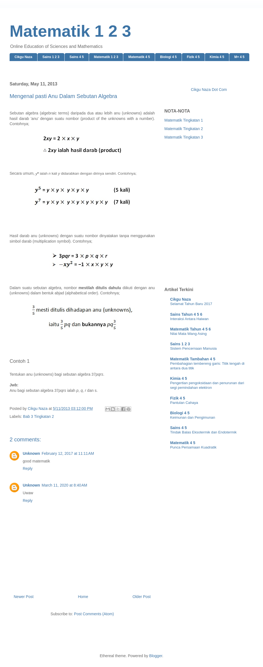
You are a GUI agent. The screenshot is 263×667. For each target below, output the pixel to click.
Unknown (31, 453)
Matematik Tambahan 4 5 (192, 359)
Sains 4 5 (77, 57)
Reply (28, 468)
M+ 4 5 (239, 57)
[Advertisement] (72, 212)
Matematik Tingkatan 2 (183, 129)
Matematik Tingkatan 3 (183, 137)
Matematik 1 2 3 (70, 31)
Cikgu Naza (23, 57)
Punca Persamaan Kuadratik (193, 447)
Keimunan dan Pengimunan (192, 417)
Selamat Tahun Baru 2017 (191, 304)
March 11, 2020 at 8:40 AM (64, 485)
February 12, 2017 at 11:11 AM (68, 453)
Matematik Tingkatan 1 (183, 120)
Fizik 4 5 (193, 57)
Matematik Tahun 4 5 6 (190, 329)
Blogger (155, 656)
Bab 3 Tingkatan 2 (38, 416)
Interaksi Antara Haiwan (189, 319)
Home (83, 596)
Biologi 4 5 (168, 57)
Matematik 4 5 (139, 57)
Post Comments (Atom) (94, 614)
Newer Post (23, 596)
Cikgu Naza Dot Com (209, 89)
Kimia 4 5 (217, 57)
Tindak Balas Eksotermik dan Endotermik (203, 432)
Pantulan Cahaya (184, 403)
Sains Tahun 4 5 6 (186, 314)
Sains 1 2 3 (50, 57)
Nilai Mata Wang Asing (188, 334)
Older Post (142, 596)
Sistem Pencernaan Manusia (193, 348)
